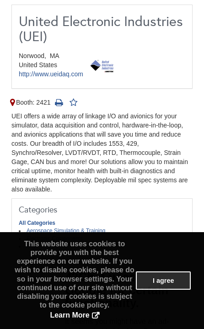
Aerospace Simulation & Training (66, 231)
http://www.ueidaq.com (51, 74)
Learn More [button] (69, 315)
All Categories (37, 223)
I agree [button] (163, 280)
